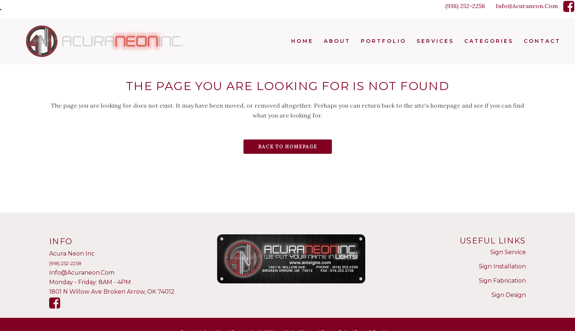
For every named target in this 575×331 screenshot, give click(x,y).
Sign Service (508, 252)
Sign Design (508, 294)
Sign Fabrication (502, 280)
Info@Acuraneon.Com (527, 6)
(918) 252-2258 (465, 6)
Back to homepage (287, 147)
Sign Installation (502, 266)
